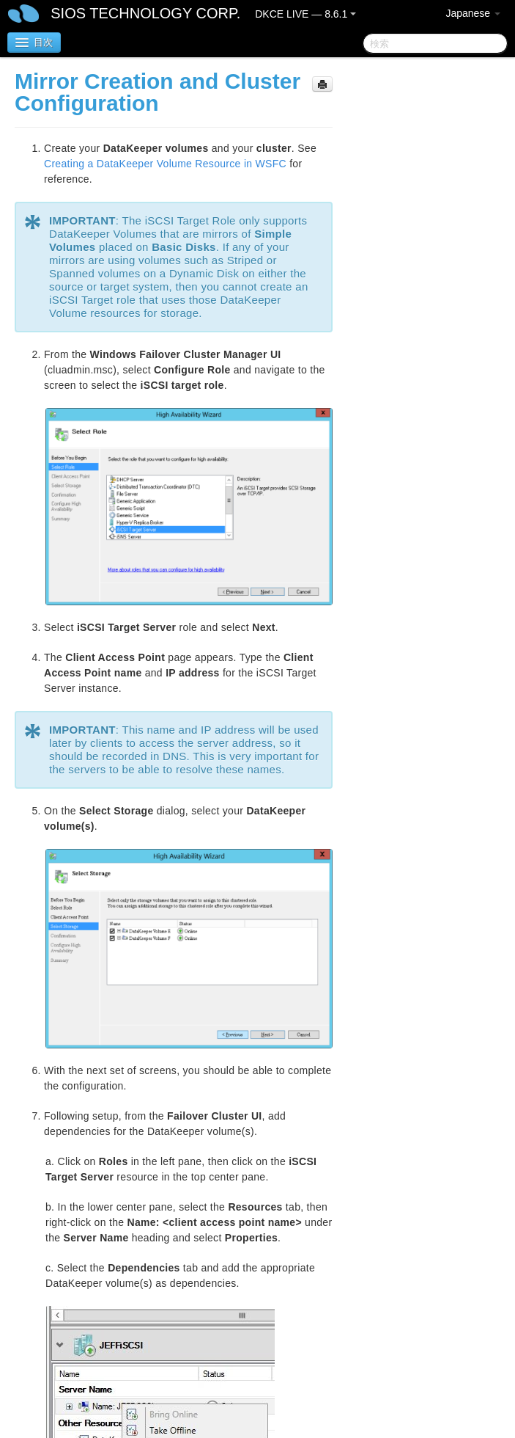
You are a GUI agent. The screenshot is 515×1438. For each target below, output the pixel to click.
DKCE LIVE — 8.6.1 (305, 14)
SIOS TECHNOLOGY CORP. (145, 13)
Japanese (472, 13)
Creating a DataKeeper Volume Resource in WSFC (165, 163)
